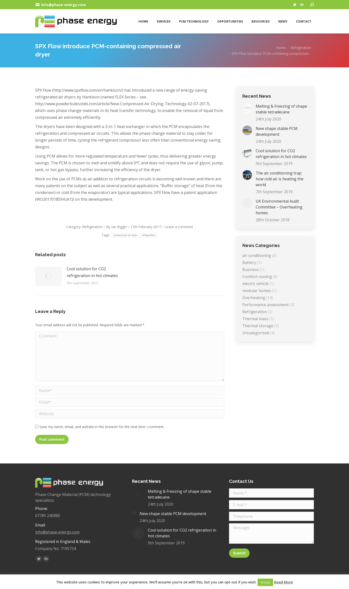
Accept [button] (265, 582)
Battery (249, 262)
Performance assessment (265, 304)
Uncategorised (255, 332)
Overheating (253, 297)
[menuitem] (143, 19)
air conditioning (256, 255)
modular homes (256, 290)
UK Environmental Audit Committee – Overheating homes (279, 207)
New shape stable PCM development (277, 131)
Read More (283, 582)
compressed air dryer (125, 235)
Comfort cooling (257, 276)
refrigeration (149, 235)
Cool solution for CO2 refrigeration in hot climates (92, 272)
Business (250, 269)
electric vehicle (255, 283)
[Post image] (48, 276)
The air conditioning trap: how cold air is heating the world (279, 178)
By (116, 226)
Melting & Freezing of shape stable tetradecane (281, 109)
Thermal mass (255, 318)
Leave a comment (179, 226)
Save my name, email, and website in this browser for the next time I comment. (102, 426)
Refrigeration (92, 226)
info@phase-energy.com (57, 532)
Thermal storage (257, 325)
